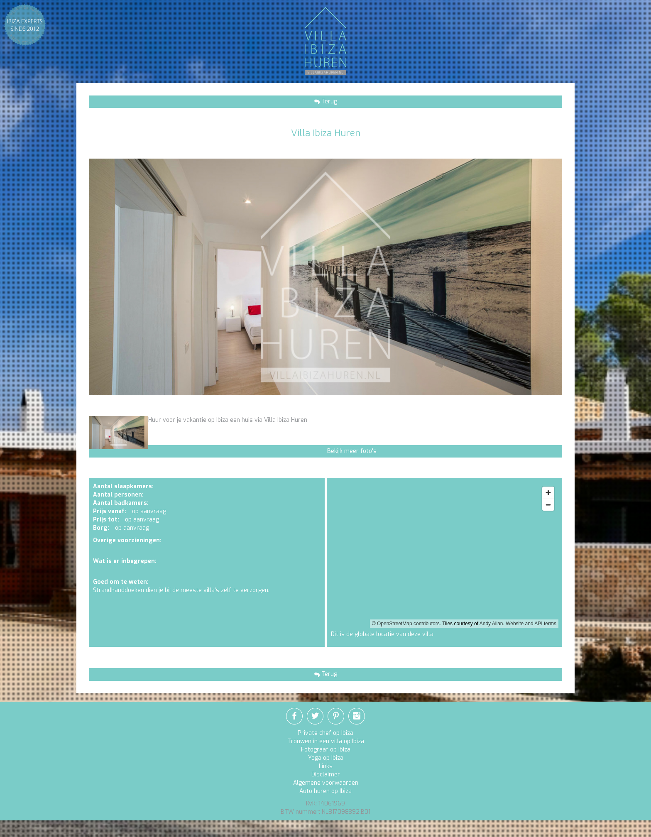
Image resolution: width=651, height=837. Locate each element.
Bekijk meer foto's (352, 451)
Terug (328, 101)
